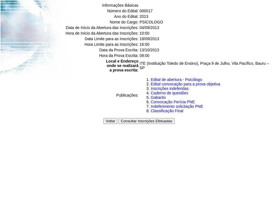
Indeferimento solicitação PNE (177, 106)
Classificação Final (167, 111)
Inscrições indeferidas (170, 88)
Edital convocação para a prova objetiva (185, 84)
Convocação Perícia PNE (173, 102)
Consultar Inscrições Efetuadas (146, 121)
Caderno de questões (169, 93)
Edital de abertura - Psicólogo (176, 79)
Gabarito (158, 97)
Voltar (110, 121)
